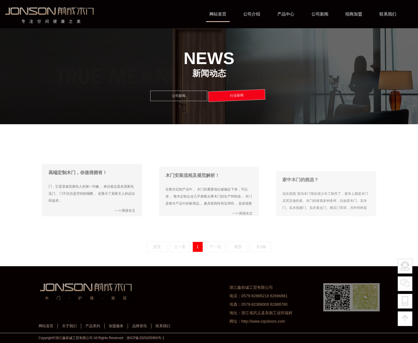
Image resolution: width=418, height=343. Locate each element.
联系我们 (163, 326)
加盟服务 (116, 326)
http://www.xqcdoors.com (263, 321)
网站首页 (46, 326)
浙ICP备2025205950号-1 (145, 338)
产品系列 (92, 326)
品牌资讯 (139, 326)
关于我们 (69, 326)
